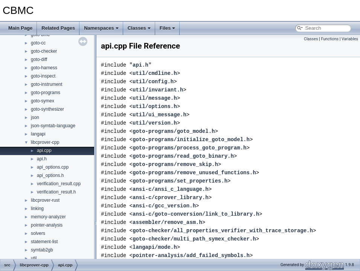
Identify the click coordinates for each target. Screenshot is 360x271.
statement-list (44, 241)
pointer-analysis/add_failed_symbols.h (191, 255)
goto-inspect (43, 76)
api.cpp (44, 150)
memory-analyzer (48, 216)
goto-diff (39, 59)
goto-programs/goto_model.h (174, 131)
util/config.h (153, 81)
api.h (42, 158)
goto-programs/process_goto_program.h (189, 147)
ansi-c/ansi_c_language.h (171, 189)
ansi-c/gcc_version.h (164, 205)
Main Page (20, 28)
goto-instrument (46, 84)
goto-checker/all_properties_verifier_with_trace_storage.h (223, 230)
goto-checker (44, 51)
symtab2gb (42, 250)
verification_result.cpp (59, 183)
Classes (139, 28)
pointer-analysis (47, 225)
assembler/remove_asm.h (167, 222)
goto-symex (42, 101)
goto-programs (45, 92)
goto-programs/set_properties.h (180, 180)
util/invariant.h (158, 89)
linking (37, 208)
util (34, 258)
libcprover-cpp (45, 142)
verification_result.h (56, 192)
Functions (330, 39)
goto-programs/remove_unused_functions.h (194, 172)
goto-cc (38, 43)
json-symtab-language (53, 125)
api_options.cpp (53, 167)
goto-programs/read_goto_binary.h (183, 156)
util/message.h (155, 98)
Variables (350, 39)
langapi (38, 134)
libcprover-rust (45, 200)
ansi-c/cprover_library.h (171, 197)
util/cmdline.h (155, 73)
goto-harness (44, 67)
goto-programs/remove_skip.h (175, 164)
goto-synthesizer (47, 109)
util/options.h (155, 106)
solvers (38, 233)
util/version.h (155, 122)
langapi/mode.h (155, 247)
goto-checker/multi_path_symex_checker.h (194, 238)
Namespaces (101, 28)
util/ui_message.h (159, 114)
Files (167, 28)
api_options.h (50, 175)
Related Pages (58, 28)
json (35, 117)
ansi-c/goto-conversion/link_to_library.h (196, 214)
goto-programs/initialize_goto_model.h (191, 139)
